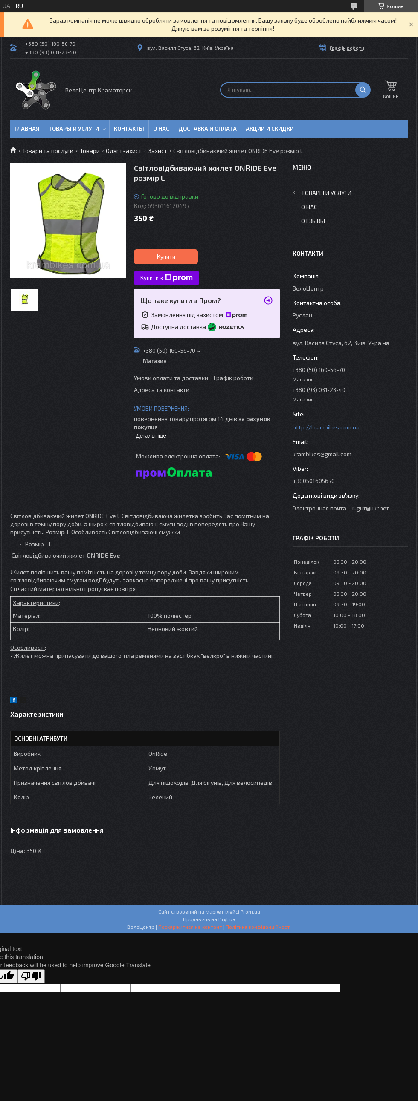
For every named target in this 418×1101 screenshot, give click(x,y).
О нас (161, 128)
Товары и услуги (74, 128)
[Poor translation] (31, 976)
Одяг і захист (124, 150)
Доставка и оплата (207, 128)
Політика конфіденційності (258, 927)
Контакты (129, 128)
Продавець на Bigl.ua (209, 919)
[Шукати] (363, 90)
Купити (166, 256)
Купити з (166, 278)
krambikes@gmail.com (322, 454)
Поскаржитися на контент (190, 927)
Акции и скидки (270, 128)
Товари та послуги (47, 150)
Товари (90, 150)
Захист (157, 150)
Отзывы (313, 221)
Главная (27, 128)
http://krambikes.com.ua (326, 427)
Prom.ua (250, 911)
